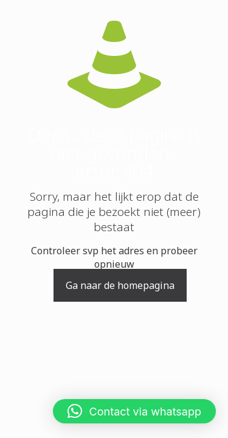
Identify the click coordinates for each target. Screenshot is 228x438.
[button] (134, 411)
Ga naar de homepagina (120, 285)
